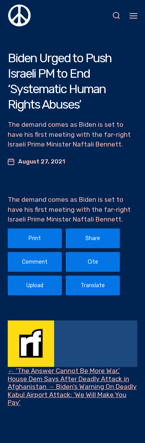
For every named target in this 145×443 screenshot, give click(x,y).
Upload (34, 285)
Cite (93, 262)
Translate (93, 285)
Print (35, 238)
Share (92, 238)
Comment (35, 262)
